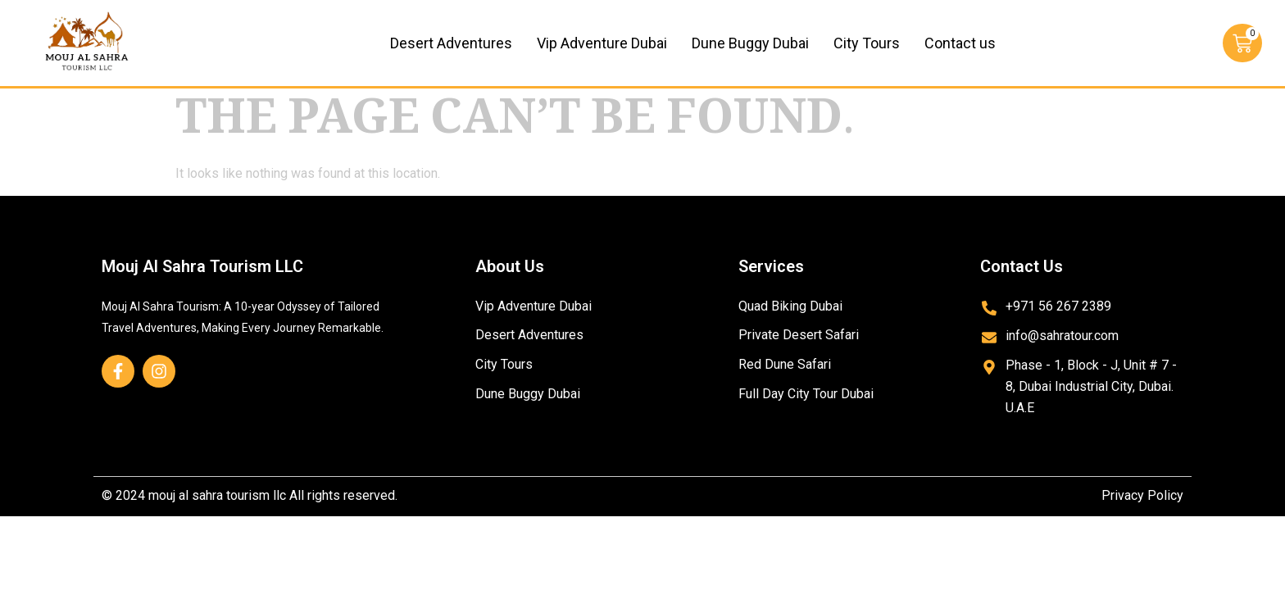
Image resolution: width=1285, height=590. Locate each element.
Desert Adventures (451, 43)
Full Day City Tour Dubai (806, 394)
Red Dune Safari (784, 365)
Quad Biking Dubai (790, 306)
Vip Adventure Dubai (602, 43)
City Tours (866, 43)
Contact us (960, 43)
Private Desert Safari (798, 335)
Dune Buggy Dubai (750, 43)
